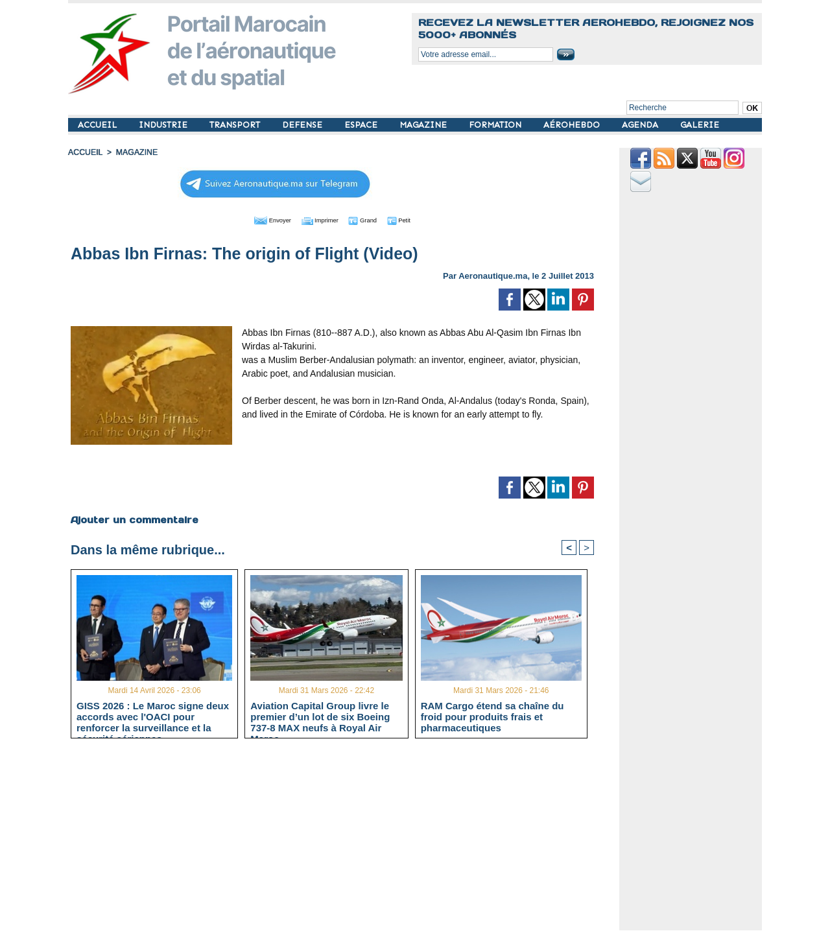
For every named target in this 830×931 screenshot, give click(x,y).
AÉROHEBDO (572, 125)
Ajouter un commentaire (134, 518)
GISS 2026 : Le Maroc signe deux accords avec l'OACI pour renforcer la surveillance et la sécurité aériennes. (153, 716)
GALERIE (699, 125)
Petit (415, 219)
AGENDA (641, 125)
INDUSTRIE (164, 125)
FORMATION (496, 125)
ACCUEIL (98, 125)
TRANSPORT (236, 125)
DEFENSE (303, 125)
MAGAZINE (424, 125)
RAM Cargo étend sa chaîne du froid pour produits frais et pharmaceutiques (492, 716)
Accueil (85, 152)
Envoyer (258, 219)
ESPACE (362, 125)
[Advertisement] (342, 839)
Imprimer (317, 219)
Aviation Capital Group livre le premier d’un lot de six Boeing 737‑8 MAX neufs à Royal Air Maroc (320, 716)
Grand (371, 219)
